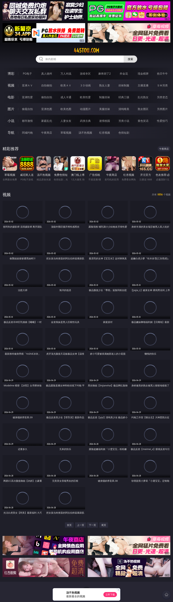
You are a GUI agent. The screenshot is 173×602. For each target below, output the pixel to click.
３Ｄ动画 (85, 85)
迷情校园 (104, 121)
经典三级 (123, 97)
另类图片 (162, 109)
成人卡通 (65, 97)
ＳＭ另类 (162, 85)
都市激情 (27, 121)
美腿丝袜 (104, 109)
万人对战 (65, 73)
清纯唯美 (123, 109)
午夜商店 (46, 132)
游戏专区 (85, 73)
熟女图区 (143, 109)
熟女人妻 (104, 85)
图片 (11, 109)
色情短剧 (123, 132)
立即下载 (110, 594)
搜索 (130, 59)
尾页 (103, 525)
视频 (11, 85)
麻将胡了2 (104, 73)
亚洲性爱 (27, 97)
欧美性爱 (85, 97)
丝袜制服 (123, 85)
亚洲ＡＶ (27, 85)
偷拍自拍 (46, 97)
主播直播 (143, 85)
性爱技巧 (162, 121)
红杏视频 (104, 132)
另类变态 (162, 97)
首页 (69, 525)
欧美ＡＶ (65, 85)
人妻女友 (65, 121)
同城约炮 (27, 132)
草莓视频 (65, 132)
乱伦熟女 (143, 97)
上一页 (80, 525)
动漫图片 (85, 109)
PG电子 (27, 73)
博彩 (11, 73)
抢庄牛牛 (162, 73)
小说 (11, 120)
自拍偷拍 (46, 85)
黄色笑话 (143, 121)
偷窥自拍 (27, 109)
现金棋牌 (143, 73)
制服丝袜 (104, 97)
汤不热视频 (85, 132)
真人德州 (46, 73)
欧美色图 (65, 109)
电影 (11, 97)
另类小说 (123, 121)
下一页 (92, 525)
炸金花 (124, 73)
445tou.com (86, 50)
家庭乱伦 (46, 121)
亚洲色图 (46, 109)
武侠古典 (85, 121)
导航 (11, 132)
